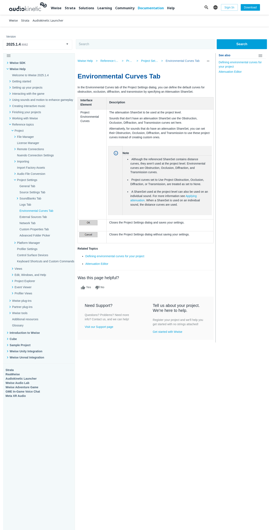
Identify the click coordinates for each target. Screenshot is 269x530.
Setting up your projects (27, 87)
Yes (88, 287)
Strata (70, 8)
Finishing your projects (26, 112)
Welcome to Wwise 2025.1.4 (30, 75)
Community (124, 8)
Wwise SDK (17, 63)
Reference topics (23, 124)
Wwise (56, 8)
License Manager (28, 143)
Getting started (21, 81)
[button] (206, 7)
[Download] (250, 7)
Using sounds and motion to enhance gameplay (42, 99)
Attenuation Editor (99, 263)
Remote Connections (30, 149)
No (101, 287)
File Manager (25, 136)
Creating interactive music (28, 106)
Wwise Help (18, 69)
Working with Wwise (25, 118)
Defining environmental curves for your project (117, 256)
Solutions (86, 8)
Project (19, 130)
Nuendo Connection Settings (35, 155)
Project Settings (151, 60)
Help (171, 8)
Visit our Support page (101, 326)
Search (241, 44)
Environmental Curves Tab (181, 60)
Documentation (151, 8)
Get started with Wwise (168, 336)
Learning (104, 8)
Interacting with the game (28, 93)
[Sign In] (229, 7)
